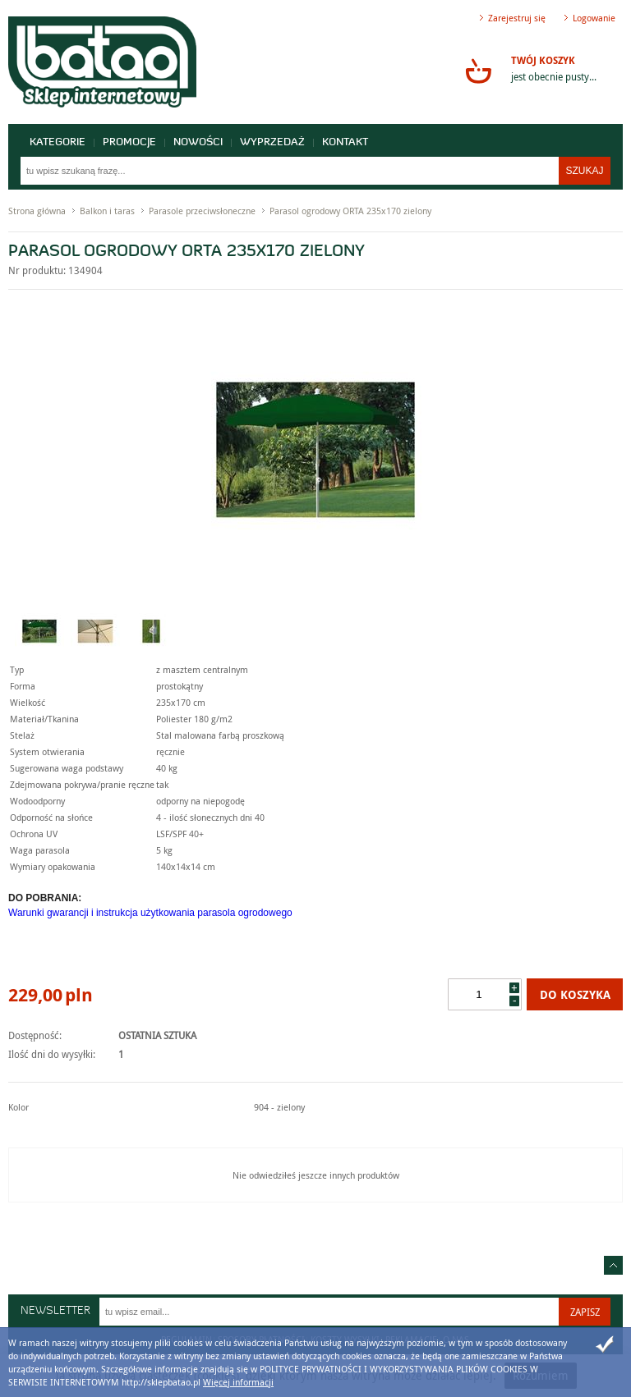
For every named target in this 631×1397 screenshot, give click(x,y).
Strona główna (37, 210)
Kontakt (345, 142)
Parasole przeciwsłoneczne (202, 210)
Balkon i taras (107, 210)
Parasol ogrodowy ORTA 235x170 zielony (350, 210)
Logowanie (594, 17)
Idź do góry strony (613, 1265)
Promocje (129, 142)
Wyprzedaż (272, 142)
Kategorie (57, 142)
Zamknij (605, 1344)
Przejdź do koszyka (478, 70)
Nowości (198, 142)
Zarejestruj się (517, 17)
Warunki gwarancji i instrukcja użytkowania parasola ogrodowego (150, 912)
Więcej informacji (238, 1382)
